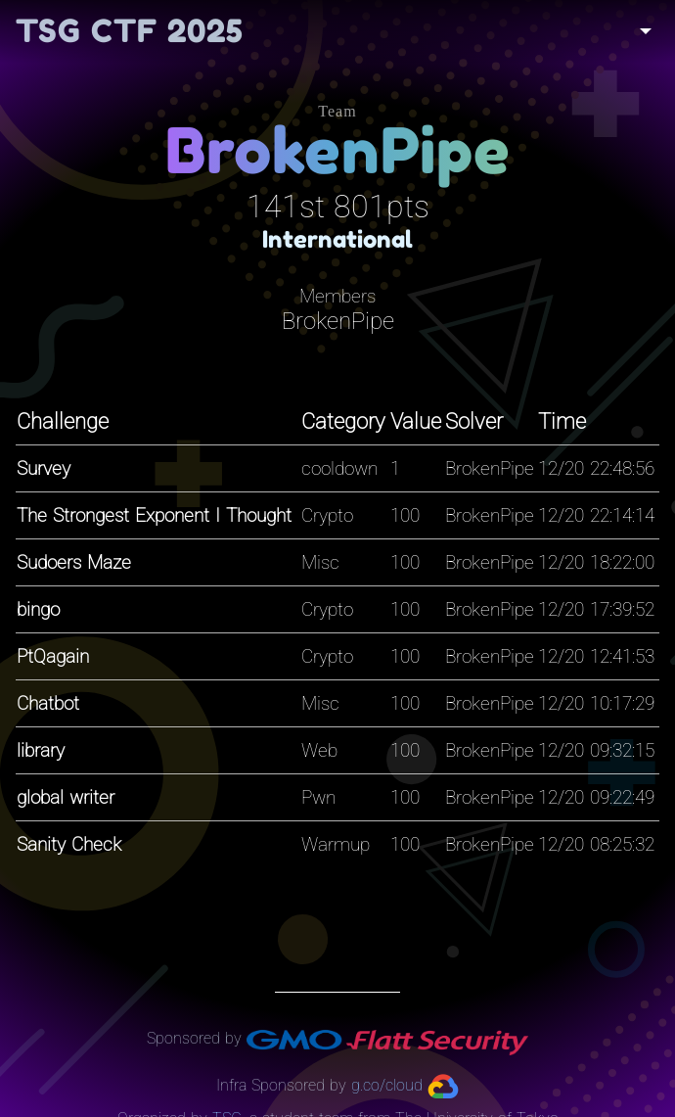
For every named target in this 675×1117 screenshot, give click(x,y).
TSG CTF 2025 (130, 31)
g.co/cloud (387, 1085)
